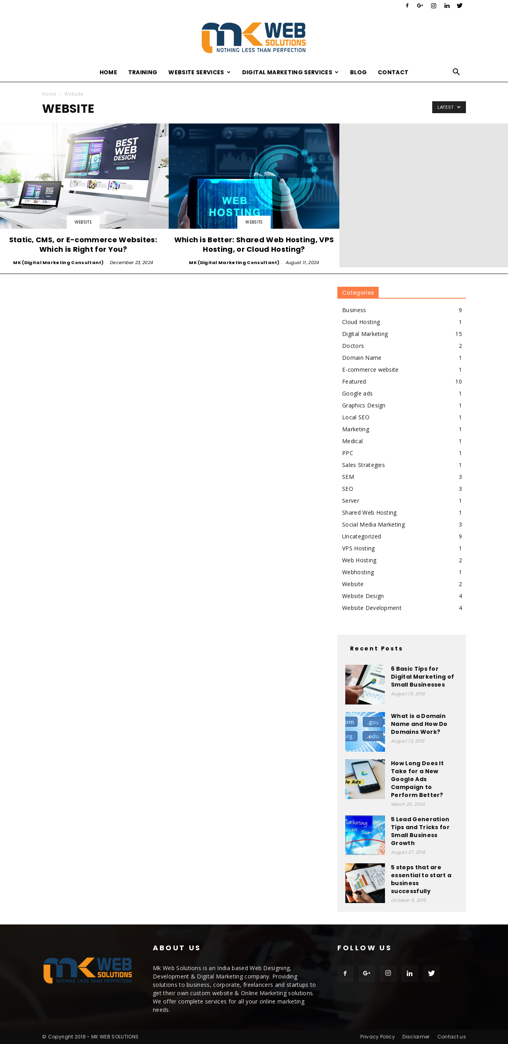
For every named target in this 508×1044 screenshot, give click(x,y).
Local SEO (355, 417)
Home (108, 72)
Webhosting (358, 572)
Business (354, 310)
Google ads (357, 393)
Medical (352, 441)
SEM (348, 477)
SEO (347, 488)
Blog (358, 72)
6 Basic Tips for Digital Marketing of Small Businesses (422, 677)
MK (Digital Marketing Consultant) (58, 262)
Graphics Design (364, 405)
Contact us (451, 1036)
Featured (354, 381)
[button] (456, 73)
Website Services (199, 72)
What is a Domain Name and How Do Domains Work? (419, 724)
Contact (393, 72)
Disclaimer (415, 1036)
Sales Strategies (363, 465)
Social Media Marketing (373, 524)
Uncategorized (361, 536)
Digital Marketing (365, 334)
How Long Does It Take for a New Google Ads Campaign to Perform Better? (417, 779)
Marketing (355, 429)
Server (350, 500)
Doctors (353, 345)
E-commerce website (370, 369)
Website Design (363, 596)
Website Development (372, 608)
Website (83, 222)
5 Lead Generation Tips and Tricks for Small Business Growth (420, 831)
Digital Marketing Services (290, 72)
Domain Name (362, 357)
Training (143, 72)
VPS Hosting (358, 548)
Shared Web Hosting (369, 512)
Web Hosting (359, 560)
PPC (347, 453)
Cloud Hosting (361, 322)
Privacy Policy (377, 1036)
